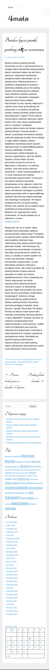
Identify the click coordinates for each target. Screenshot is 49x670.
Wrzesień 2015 (12, 594)
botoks (19, 462)
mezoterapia (34, 479)
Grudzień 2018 (12, 552)
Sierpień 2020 (11, 545)
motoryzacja (21, 362)
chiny (28, 462)
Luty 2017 (10, 565)
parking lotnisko (12, 221)
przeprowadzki (16, 488)
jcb (14, 473)
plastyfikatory (38, 483)
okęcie (29, 362)
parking (35, 362)
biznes (7, 362)
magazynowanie (10, 475)
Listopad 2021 (11, 529)
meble (8, 478)
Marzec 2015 (11, 601)
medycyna (23, 478)
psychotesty (10, 493)
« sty (8, 656)
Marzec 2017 (11, 561)
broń (24, 462)
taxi (30, 492)
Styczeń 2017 (11, 568)
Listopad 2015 (11, 591)
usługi (30, 497)
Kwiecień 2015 (12, 598)
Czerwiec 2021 (12, 532)
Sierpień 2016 (11, 581)
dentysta (36, 461)
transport (12, 497)
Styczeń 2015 (11, 607)
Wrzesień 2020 (12, 542)
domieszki (8, 467)
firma (24, 466)
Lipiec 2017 (10, 558)
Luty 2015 (10, 604)
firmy (30, 466)
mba (35, 475)
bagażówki (17, 456)
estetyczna (16, 467)
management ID (21, 475)
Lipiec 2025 (10, 525)
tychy (23, 497)
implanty (8, 473)
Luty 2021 (10, 535)
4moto (18, 18)
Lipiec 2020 (10, 548)
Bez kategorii (28, 359)
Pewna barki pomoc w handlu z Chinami (14, 381)
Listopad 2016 (11, 574)
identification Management (32, 469)
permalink (19, 364)
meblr (14, 479)
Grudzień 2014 (12, 611)
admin (22, 57)
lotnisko (13, 362)
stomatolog (19, 493)
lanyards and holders (22, 473)
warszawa (19, 503)
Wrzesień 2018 (12, 555)
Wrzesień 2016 (12, 578)
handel (37, 466)
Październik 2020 (13, 538)
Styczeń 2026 (11, 522)
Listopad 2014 (11, 614)
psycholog (35, 487)
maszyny (30, 475)
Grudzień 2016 (12, 571)
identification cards (18, 469)
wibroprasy (33, 504)
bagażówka (8, 456)
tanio (26, 493)
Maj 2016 (9, 588)
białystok (27, 456)
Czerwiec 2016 (12, 584)
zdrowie (10, 508)
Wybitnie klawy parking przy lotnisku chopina (23, 443)
